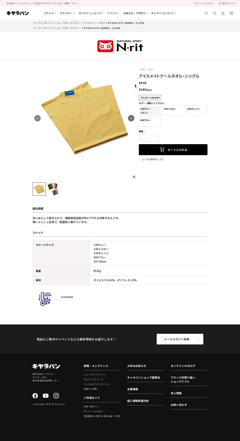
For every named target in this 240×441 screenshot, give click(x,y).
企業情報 (132, 389)
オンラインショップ (90, 13)
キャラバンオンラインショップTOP (50, 22)
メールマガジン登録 (176, 339)
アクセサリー (90, 22)
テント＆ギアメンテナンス (97, 384)
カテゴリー (66, 13)
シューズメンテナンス (94, 374)
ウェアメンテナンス (93, 379)
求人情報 (176, 393)
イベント (112, 13)
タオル (102, 22)
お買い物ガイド (91, 406)
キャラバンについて (162, 13)
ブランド (49, 13)
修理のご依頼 (90, 388)
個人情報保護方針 (138, 401)
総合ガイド (226, 3)
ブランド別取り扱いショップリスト (183, 379)
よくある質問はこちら (153, 159)
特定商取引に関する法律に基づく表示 (102, 416)
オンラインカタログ (93, 411)
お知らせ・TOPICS (134, 13)
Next (131, 118)
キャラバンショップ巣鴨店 (143, 377)
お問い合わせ (179, 405)
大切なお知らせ (136, 366)
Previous (37, 118)
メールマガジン (204, 3)
